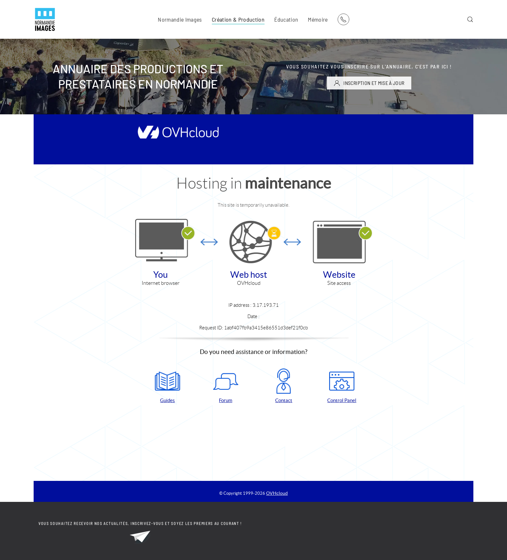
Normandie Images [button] (180, 19)
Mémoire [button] (318, 19)
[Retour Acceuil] (45, 19)
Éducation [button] (286, 19)
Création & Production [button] (238, 19)
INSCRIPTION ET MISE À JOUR (369, 83)
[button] (470, 19)
